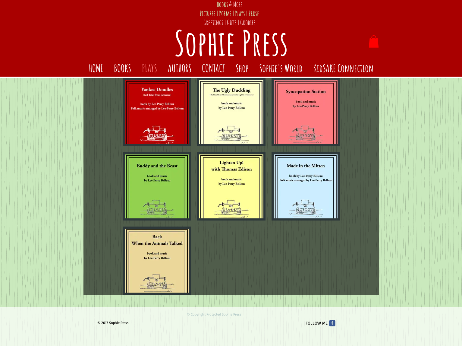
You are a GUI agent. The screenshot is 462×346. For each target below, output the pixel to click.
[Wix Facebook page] (332, 323)
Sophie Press (231, 42)
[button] (374, 41)
